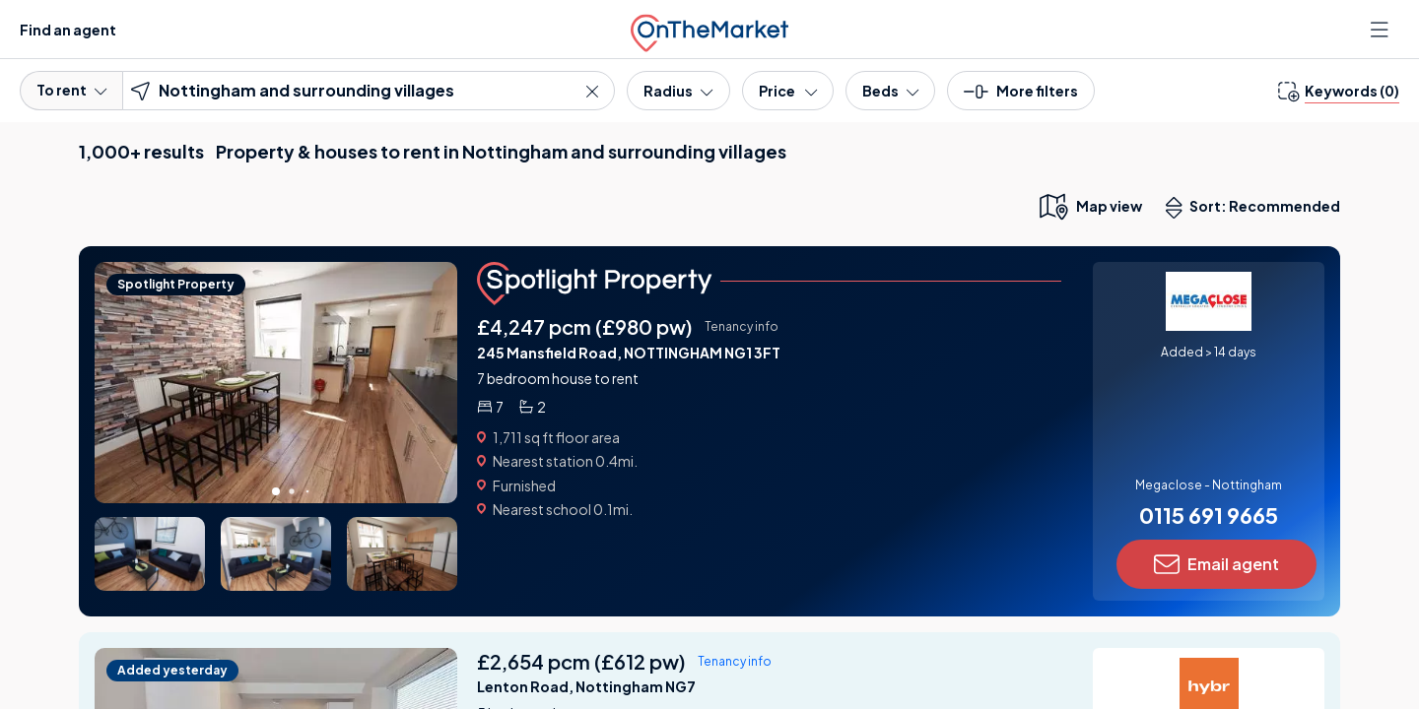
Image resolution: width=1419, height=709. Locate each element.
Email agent (1216, 564)
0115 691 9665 (1208, 515)
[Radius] (678, 90)
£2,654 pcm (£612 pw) (581, 661)
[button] (1021, 97)
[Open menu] (1381, 29)
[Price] (788, 90)
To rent (71, 89)
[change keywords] (1338, 90)
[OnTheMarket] (709, 29)
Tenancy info (741, 326)
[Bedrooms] (890, 90)
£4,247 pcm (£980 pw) (585, 326)
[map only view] (1089, 206)
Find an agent (68, 29)
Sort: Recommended (1257, 208)
